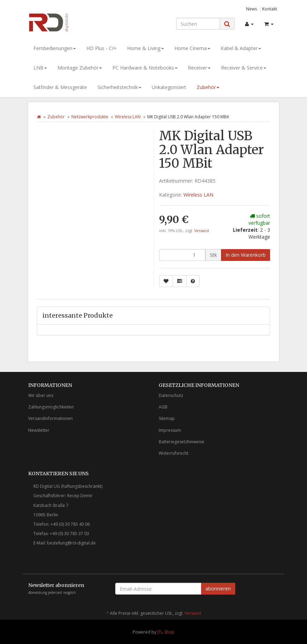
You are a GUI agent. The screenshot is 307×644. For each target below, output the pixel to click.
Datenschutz (171, 395)
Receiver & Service (243, 67)
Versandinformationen (50, 418)
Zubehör (208, 87)
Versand (201, 230)
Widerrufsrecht (173, 453)
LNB (40, 67)
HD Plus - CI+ (101, 48)
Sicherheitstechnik (119, 87)
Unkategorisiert (169, 87)
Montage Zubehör (79, 67)
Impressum (170, 430)
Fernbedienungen (54, 48)
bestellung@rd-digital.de (71, 543)
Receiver (199, 67)
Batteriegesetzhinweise (181, 442)
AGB (163, 407)
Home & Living (145, 48)
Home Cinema (192, 48)
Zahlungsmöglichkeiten (51, 407)
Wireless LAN (128, 117)
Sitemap (167, 418)
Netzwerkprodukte (89, 117)
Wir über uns (40, 395)
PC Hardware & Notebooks (145, 67)
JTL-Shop (165, 632)
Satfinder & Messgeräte (60, 87)
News (251, 8)
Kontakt (269, 8)
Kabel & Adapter (241, 48)
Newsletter (38, 430)
